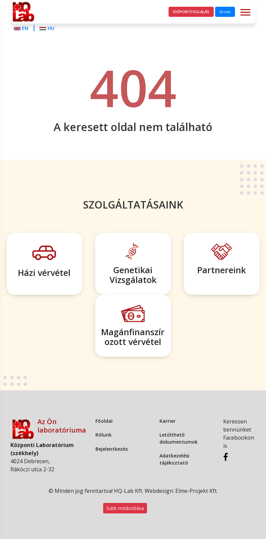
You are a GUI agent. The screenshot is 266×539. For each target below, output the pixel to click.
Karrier (167, 421)
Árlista (225, 11)
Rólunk (103, 435)
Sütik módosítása (125, 508)
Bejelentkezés (111, 449)
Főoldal (104, 421)
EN (22, 28)
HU (46, 28)
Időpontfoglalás (191, 11)
